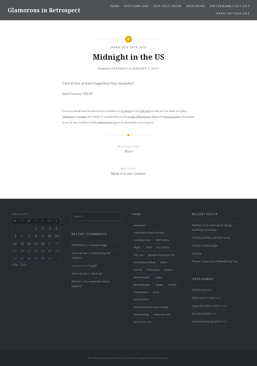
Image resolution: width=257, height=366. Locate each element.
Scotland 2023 (136, 6)
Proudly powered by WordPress (107, 358)
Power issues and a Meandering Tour (215, 261)
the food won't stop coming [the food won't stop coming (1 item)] (151, 307)
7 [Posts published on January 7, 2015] (29, 235)
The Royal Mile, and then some (211, 237)
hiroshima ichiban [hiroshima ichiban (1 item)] (145, 262)
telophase (68, 116)
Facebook (126, 111)
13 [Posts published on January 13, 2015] (22, 243)
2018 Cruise (195, 6)
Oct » (23, 264)
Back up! (97, 273)
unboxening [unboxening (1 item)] (141, 314)
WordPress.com (159, 358)
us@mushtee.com (107, 122)
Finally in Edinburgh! (205, 245)
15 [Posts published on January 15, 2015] (35, 243)
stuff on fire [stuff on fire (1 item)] (141, 299)
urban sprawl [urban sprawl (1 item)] (161, 314)
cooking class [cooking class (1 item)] (142, 240)
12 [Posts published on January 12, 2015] (15, 243)
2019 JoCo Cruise (167, 6)
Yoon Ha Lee (79, 253)
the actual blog (172, 116)
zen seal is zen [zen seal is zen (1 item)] (142, 321)
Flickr (155, 116)
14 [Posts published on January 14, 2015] (29, 243)
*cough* (92, 265)
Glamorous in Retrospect (44, 10)
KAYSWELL (79, 245)
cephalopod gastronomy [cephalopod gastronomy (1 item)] (149, 232)
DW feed (145, 111)
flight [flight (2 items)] (137, 247)
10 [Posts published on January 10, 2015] (49, 235)
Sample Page (99, 245)
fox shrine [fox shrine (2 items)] (163, 247)
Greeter (197, 253)
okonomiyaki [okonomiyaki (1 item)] (142, 277)
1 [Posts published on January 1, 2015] (36, 228)
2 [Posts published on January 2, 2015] (43, 228)
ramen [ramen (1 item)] (159, 284)
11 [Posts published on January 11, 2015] (56, 235)
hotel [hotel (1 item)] (163, 262)
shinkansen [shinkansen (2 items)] (141, 292)
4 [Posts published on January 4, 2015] (56, 228)
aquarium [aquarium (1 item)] (139, 225)
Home (115, 6)
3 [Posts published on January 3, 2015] (50, 228)
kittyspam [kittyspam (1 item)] (153, 269)
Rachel (76, 281)
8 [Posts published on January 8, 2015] (36, 235)
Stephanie (119, 68)
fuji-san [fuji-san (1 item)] (138, 255)
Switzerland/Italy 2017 (229, 6)
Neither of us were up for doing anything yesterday (211, 227)
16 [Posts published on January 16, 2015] (42, 243)
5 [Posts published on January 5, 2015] (15, 235)
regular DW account (139, 116)
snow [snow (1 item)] (156, 292)
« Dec (15, 264)
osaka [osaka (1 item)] (158, 277)
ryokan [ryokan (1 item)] (172, 284)
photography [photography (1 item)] (142, 284)
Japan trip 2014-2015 (232, 13)
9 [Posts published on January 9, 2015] (43, 235)
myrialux (82, 116)
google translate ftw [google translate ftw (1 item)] (161, 255)
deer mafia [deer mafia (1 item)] (162, 240)
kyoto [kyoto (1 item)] (168, 269)
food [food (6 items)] (149, 247)
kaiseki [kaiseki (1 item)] (138, 269)
